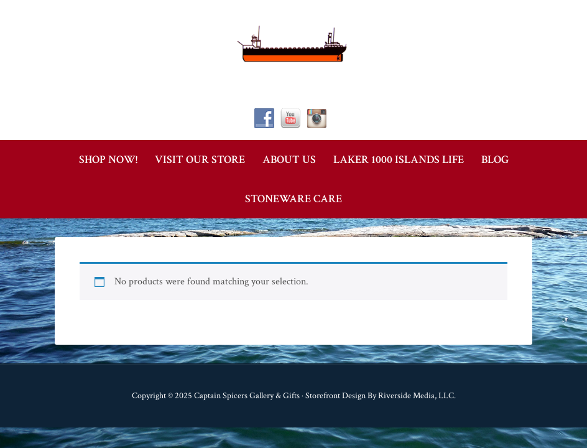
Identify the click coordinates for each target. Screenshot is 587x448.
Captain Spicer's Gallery (293, 43)
